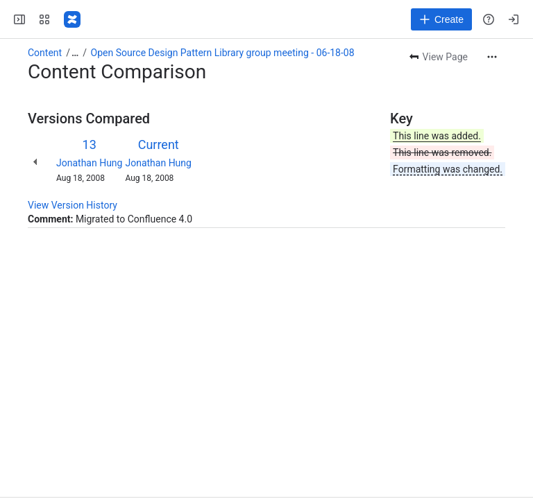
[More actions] (492, 56)
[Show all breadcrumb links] (74, 53)
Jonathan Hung (89, 162)
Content (45, 52)
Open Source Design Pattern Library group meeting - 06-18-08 (223, 52)
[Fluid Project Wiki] (72, 19)
